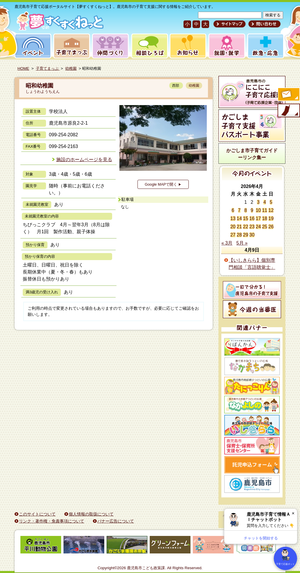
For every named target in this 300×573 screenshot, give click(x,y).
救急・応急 (265, 46)
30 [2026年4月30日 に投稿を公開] (252, 234)
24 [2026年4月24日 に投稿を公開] (258, 226)
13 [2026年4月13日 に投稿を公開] (233, 218)
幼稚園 (71, 68)
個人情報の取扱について (91, 514)
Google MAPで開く (163, 184)
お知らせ (187, 46)
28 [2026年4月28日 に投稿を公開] (239, 234)
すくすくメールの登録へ (288, 95)
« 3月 (226, 243)
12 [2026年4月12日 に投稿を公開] (270, 210)
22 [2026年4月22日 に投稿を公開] (245, 226)
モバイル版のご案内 (288, 111)
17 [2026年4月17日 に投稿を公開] (258, 218)
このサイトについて (37, 514)
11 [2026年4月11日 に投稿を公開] (264, 210)
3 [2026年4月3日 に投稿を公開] (258, 202)
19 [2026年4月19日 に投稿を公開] (270, 218)
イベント (32, 46)
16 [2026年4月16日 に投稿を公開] (252, 218)
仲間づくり (110, 46)
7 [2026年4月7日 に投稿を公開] (239, 210)
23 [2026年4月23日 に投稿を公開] (252, 226)
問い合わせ (263, 23)
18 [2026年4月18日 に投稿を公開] (264, 218)
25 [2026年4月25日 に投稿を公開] (264, 226)
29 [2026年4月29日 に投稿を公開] (245, 234)
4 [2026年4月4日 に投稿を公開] (264, 202)
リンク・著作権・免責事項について (51, 521)
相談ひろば (149, 46)
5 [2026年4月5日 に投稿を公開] (271, 202)
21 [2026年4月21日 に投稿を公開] (239, 226)
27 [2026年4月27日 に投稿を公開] (233, 234)
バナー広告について (115, 521)
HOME (23, 68)
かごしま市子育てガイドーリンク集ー (252, 154)
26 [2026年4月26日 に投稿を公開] (270, 226)
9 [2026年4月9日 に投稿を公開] (252, 210)
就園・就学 (225, 46)
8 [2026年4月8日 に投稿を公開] (245, 210)
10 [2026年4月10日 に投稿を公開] (258, 210)
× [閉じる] (293, 513)
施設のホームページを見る (84, 159)
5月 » (242, 243)
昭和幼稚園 (39, 86)
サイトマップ (229, 23)
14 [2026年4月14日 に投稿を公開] (239, 218)
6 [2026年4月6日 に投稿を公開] (233, 210)
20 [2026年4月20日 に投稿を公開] (233, 226)
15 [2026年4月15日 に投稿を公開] (245, 218)
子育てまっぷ (70, 46)
